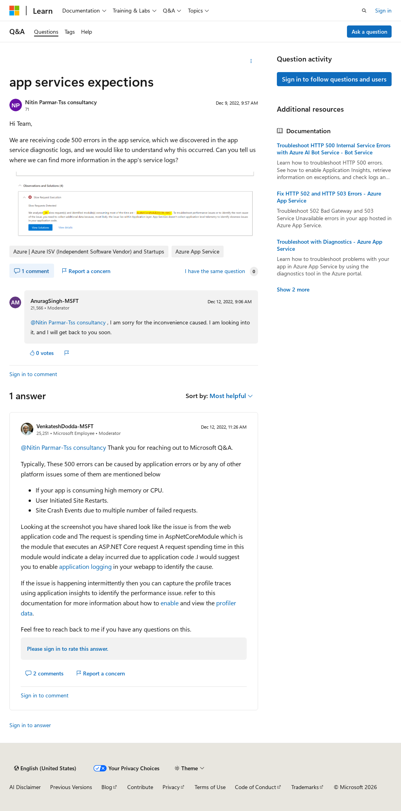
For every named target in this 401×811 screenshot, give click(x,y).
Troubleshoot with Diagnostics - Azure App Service (329, 245)
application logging (85, 566)
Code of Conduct (255, 787)
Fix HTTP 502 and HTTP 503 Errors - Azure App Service (329, 197)
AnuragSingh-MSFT (55, 300)
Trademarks (305, 787)
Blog (106, 787)
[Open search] (364, 11)
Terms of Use (210, 787)
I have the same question (215, 271)
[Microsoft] (14, 10)
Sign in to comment (33, 374)
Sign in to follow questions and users (334, 79)
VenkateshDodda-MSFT (65, 426)
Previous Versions (71, 787)
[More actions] (251, 61)
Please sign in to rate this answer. (67, 648)
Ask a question (369, 31)
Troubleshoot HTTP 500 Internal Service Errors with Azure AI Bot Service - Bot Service (333, 149)
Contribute (140, 787)
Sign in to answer (30, 725)
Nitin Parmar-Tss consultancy (61, 102)
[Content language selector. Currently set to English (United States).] (45, 768)
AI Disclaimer (25, 787)
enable (170, 603)
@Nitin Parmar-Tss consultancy (69, 322)
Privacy (171, 787)
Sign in (383, 10)
